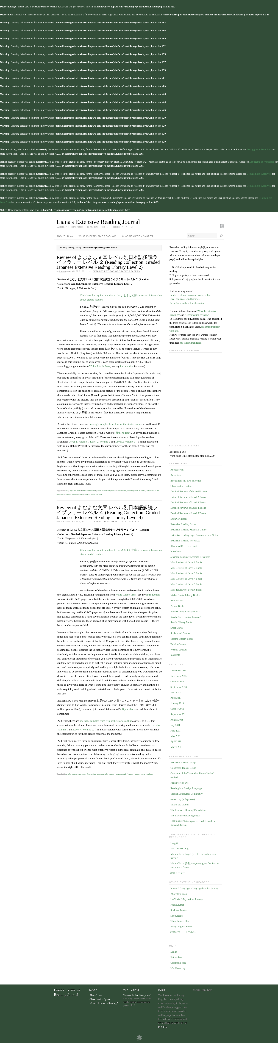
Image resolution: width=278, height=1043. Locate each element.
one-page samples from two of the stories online (106, 719)
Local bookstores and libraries (184, 298)
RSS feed (163, 1026)
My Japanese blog (179, 847)
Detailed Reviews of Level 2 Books (188, 496)
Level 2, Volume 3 (125, 440)
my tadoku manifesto (190, 342)
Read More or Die (179, 782)
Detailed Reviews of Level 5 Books (188, 512)
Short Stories (176, 627)
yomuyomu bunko (96, 493)
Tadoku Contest (178, 643)
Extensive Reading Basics (183, 523)
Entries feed (176, 956)
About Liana (65, 235)
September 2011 (178, 713)
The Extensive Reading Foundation (187, 809)
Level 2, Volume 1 (79, 440)
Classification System (137, 235)
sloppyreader (176, 915)
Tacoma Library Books (181, 638)
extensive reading (88, 490)
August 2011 (176, 718)
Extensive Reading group (183, 761)
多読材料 (175, 654)
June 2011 (175, 729)
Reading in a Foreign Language (186, 616)
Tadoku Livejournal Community (186, 793)
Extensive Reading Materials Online (188, 528)
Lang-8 (173, 842)
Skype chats (128, 708)
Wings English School (181, 925)
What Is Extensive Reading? (98, 235)
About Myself (177, 469)
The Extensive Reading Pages (185, 814)
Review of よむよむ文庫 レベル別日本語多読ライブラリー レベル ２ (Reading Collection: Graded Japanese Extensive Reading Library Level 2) (108, 261)
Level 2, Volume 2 (100, 440)
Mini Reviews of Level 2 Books (186, 567)
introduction (126, 365)
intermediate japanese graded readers (130, 490)
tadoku (86, 493)
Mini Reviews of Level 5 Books (186, 583)
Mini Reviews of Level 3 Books (186, 572)
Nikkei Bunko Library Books (184, 594)
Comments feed (178, 962)
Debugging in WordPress (259, 149)
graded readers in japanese (105, 490)
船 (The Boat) (123, 431)
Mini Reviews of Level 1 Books (186, 561)
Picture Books (177, 605)
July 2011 (175, 724)
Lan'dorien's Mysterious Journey (186, 898)
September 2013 (178, 686)
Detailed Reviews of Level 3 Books (188, 501)
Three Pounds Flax (179, 920)
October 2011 (177, 708)
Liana (62, 270)
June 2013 (175, 691)
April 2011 (175, 740)
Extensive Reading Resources (185, 539)
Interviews (175, 550)
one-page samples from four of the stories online (115, 423)
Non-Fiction (176, 599)
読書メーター (177, 872)
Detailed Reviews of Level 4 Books (188, 507)
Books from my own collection (185, 480)
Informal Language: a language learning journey (194, 887)
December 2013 (178, 669)
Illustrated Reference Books (184, 545)
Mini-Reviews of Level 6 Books (186, 589)
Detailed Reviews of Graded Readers (116, 270)
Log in (173, 951)
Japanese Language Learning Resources (190, 556)
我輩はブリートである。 (184, 931)
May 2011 (175, 735)
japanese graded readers (74, 493)
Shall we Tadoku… (180, 909)
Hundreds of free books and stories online (190, 294)
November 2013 (178, 675)
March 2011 (176, 746)
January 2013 (177, 702)
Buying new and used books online (186, 302)
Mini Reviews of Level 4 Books (186, 578)
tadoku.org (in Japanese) (182, 798)
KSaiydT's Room (178, 893)
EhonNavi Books (178, 518)
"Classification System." (197, 314)
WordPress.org (177, 967)
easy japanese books (73, 490)
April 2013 (175, 697)
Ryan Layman (177, 904)
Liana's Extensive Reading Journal (98, 221)
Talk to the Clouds (179, 803)
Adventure (175, 474)
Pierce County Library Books (184, 610)
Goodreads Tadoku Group (183, 767)
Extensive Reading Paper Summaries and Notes (194, 534)
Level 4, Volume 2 (83, 728)
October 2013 (177, 680)
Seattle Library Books (181, 621)
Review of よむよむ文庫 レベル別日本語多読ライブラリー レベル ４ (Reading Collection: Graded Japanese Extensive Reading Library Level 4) (108, 511)
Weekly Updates (178, 648)
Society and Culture (180, 632)
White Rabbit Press (99, 365)
